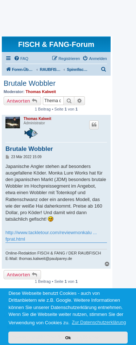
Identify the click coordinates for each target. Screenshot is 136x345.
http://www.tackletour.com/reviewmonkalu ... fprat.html (51, 236)
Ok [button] (68, 337)
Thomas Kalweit (41, 91)
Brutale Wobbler (29, 83)
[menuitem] (21, 58)
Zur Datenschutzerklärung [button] (99, 322)
